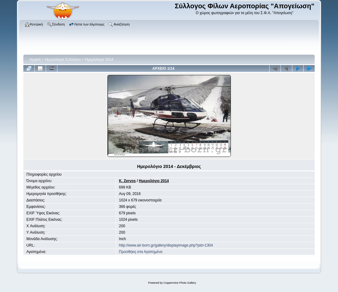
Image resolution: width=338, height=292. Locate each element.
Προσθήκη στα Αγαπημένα (140, 252)
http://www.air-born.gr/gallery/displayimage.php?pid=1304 (166, 245)
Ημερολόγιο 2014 (99, 59)
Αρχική (35, 59)
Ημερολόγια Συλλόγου (63, 59)
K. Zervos (127, 181)
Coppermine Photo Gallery (179, 282)
